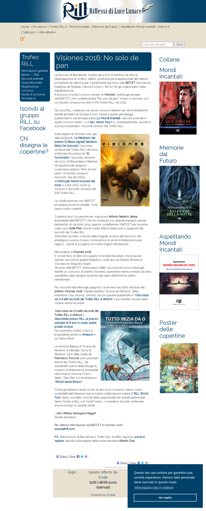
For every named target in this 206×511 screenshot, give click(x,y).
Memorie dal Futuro (105, 26)
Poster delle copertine (172, 329)
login (72, 472)
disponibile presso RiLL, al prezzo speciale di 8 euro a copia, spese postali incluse (76, 322)
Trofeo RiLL (57, 26)
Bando (25, 74)
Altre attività (46, 32)
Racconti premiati (32, 78)
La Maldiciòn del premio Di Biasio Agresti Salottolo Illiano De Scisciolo (75, 141)
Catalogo (28, 32)
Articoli (163, 26)
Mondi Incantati (79, 26)
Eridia (103, 477)
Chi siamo (38, 26)
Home (25, 26)
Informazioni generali (34, 70)
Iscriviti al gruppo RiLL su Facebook (33, 118)
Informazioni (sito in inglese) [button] (153, 487)
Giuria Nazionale (31, 82)
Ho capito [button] (165, 497)
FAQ (36, 74)
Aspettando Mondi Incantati (138, 26)
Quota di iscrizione (33, 94)
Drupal (111, 494)
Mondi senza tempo (68, 381)
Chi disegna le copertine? (34, 145)
